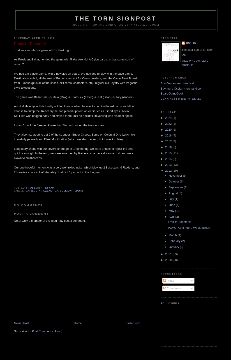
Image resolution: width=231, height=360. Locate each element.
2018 (169, 135)
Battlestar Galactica (42, 191)
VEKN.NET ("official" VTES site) (181, 98)
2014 (169, 159)
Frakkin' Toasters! (179, 222)
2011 (169, 254)
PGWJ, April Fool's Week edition (189, 227)
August (174, 193)
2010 (169, 260)
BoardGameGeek (172, 93)
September (176, 187)
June (172, 205)
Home (78, 323)
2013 (169, 164)
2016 (169, 147)
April (172, 216)
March (173, 235)
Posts (168, 280)
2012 (169, 170)
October (174, 181)
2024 (169, 118)
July (172, 199)
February (175, 241)
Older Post (133, 323)
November (176, 175)
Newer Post (21, 323)
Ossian (191, 43)
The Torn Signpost (116, 18)
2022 (169, 123)
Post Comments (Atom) (47, 331)
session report (71, 191)
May (172, 210)
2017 (169, 141)
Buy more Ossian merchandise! (181, 88)
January (174, 247)
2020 (169, 129)
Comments (172, 288)
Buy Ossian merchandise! (177, 83)
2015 (169, 153)
